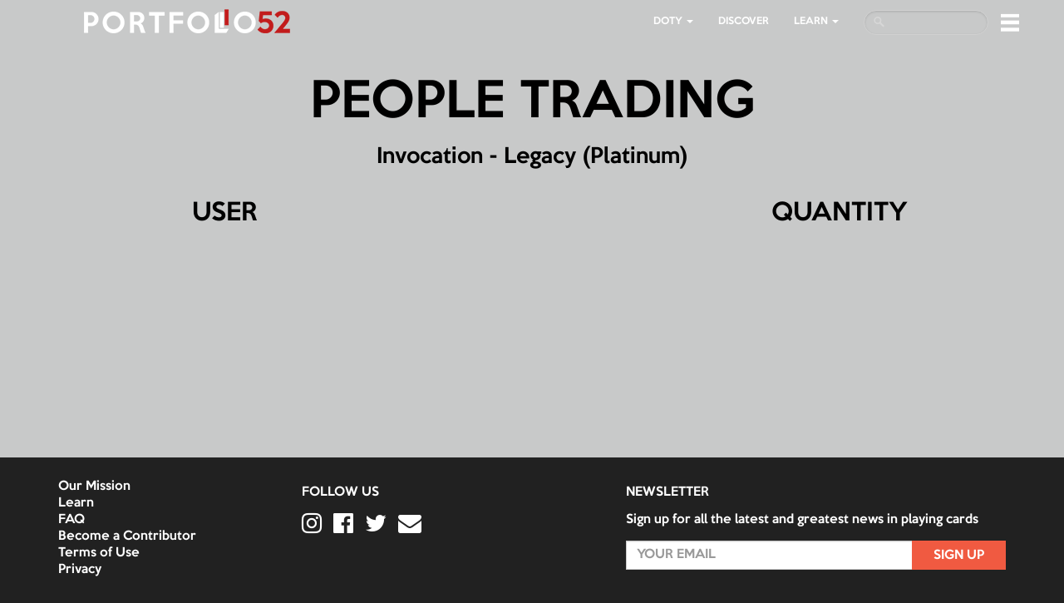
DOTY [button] (673, 21)
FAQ (71, 520)
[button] (1010, 22)
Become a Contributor (127, 536)
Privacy (79, 570)
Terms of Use (99, 553)
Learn (76, 503)
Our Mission (94, 486)
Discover (743, 21)
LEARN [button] (816, 21)
